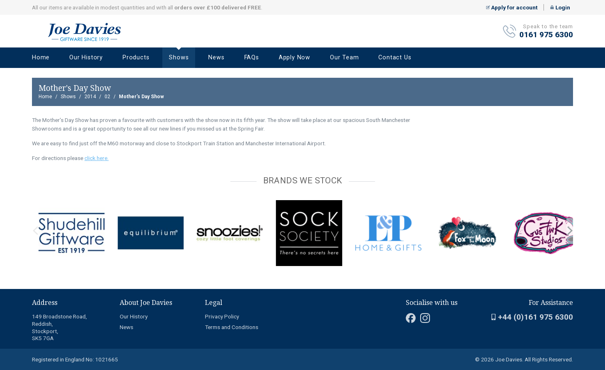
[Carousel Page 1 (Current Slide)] (34, 198)
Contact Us (394, 57)
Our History (86, 57)
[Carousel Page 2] (39, 198)
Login (560, 7)
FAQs (251, 57)
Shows (179, 57)
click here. (96, 158)
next (569, 231)
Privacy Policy (222, 316)
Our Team (344, 57)
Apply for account (512, 7)
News (216, 57)
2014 (90, 96)
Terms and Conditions (231, 327)
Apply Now (294, 57)
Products (136, 57)
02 (107, 96)
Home (41, 57)
